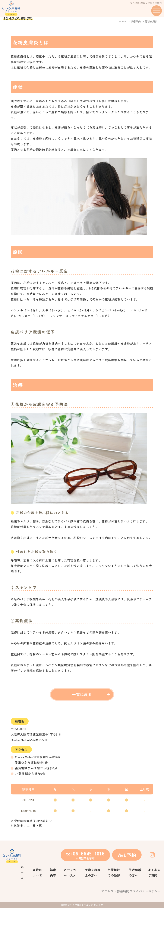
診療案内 (135, 54)
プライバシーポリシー (145, 924)
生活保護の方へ (135, 905)
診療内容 (53, 905)
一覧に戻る (82, 727)
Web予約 (126, 887)
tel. (85, 887)
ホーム (122, 54)
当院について (37, 905)
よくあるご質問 (154, 905)
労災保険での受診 (114, 905)
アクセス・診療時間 (115, 924)
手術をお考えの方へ (93, 905)
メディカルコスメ (70, 905)
